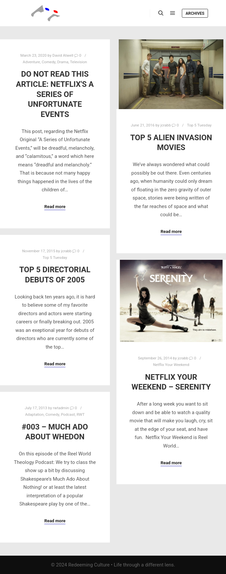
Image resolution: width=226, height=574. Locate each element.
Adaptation (34, 414)
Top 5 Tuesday (199, 125)
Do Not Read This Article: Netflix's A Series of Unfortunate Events (55, 94)
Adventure (31, 62)
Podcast (68, 414)
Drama (62, 62)
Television (78, 62)
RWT (81, 414)
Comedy (48, 62)
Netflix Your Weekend (171, 364)
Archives (194, 13)
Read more (54, 206)
